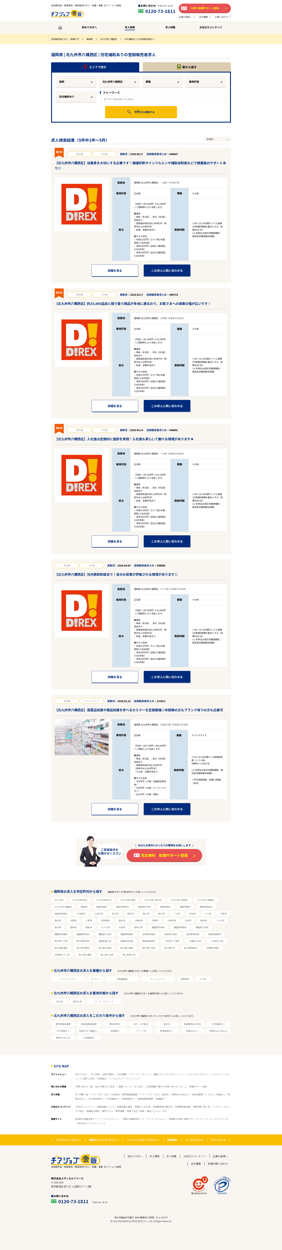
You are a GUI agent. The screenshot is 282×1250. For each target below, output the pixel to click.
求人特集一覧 (81, 1094)
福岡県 (89, 39)
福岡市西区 (185, 906)
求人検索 (95, 1074)
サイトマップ (132, 1078)
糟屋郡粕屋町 (126, 934)
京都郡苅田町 (212, 947)
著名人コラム (153, 1110)
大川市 (208, 913)
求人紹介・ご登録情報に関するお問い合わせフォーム (161, 1086)
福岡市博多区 (122, 906)
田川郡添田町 (83, 947)
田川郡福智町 (190, 947)
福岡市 (84, 906)
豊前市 (58, 920)
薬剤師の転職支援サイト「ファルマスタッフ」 (97, 1118)
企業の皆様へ (108, 1074)
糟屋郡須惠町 (61, 934)
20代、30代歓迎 (140, 1023)
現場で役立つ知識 (135, 1110)
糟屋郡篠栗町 (180, 927)
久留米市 (98, 913)
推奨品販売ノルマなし (203, 1094)
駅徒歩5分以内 (63, 1037)
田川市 (146, 913)
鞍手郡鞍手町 (83, 940)
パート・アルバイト (104, 1001)
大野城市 (138, 920)
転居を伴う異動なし (89, 1030)
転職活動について (106, 1106)
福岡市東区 (101, 906)
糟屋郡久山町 (105, 934)
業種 (148, 81)
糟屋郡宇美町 (158, 927)
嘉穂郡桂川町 (105, 940)
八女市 (177, 913)
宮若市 (58, 927)
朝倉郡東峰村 (148, 940)
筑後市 (192, 913)
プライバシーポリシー (140, 1074)
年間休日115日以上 (218, 1030)
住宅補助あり (66, 96)
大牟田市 (81, 913)
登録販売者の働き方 (162, 1106)
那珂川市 (138, 927)
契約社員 (77, 1001)
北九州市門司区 (79, 899)
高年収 (166, 1023)
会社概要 (122, 1074)
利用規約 (101, 1078)
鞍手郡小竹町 (61, 940)
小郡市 (89, 920)
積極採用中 (115, 1023)
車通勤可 (115, 1030)
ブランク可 (140, 1030)
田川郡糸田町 (105, 947)
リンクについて (116, 1078)
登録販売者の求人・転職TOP (65, 39)
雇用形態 (194, 81)
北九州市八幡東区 (205, 899)
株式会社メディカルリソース (92, 1123)
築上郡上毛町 (107, 954)
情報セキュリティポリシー (166, 1074)
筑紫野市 (105, 920)
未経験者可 (89, 1037)
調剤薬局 (185, 978)
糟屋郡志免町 (202, 927)
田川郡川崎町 (126, 947)
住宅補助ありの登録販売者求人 (139, 39)
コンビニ (95, 978)
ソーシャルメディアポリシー (196, 1074)
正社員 (59, 1001)
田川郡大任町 (148, 947)
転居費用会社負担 (192, 1023)
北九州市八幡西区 (108, 39)
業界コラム (107, 1110)
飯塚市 (130, 913)
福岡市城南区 (206, 906)
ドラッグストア (68, 978)
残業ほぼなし (192, 1030)
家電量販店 (122, 978)
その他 (203, 978)
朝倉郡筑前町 (126, 940)
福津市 (203, 920)
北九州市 (59, 899)
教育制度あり (166, 1030)
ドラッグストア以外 (149, 1094)
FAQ (165, 1110)
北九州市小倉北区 (153, 899)
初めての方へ (81, 1074)
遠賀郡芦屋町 (148, 934)
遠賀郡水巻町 (170, 934)
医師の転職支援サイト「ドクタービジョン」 (144, 1118)
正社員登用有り (96, 1098)
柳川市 (161, 913)
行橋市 (223, 913)
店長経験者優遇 (89, 1023)
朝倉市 (89, 927)
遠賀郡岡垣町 (192, 934)
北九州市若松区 (104, 899)
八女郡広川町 (216, 940)
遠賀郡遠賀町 (214, 934)
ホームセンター (158, 978)
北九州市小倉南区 (179, 899)
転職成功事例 (93, 1110)
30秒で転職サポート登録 (205, 8)
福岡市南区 (165, 906)
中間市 (73, 920)
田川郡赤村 (169, 947)
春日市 (122, 920)
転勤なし (221, 1094)
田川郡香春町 (61, 947)
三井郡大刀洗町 (171, 940)
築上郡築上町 (129, 954)
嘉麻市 (73, 927)
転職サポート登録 (198, 1086)
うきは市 (220, 920)
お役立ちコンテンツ (85, 1106)
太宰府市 (171, 920)
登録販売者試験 (182, 1106)
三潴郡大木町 (194, 940)
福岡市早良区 (61, 913)
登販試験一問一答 (201, 1106)
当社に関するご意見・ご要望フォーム (113, 1086)
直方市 (115, 913)
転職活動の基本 (124, 1106)
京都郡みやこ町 (62, 954)
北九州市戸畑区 (128, 899)
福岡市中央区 (144, 906)
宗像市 (155, 920)
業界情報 (120, 1110)
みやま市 (105, 927)
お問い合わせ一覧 (83, 1086)
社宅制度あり (63, 1030)
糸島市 (122, 927)
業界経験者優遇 (63, 1023)
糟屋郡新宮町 (83, 934)
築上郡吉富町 (85, 954)
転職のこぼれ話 (142, 1106)
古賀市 (188, 920)
